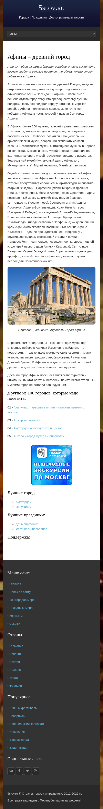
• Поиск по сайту (19, 592)
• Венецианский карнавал (26, 723)
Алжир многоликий (27, 420)
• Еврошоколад (18, 739)
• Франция (15, 685)
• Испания (15, 654)
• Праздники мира (20, 607)
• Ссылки (14, 623)
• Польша (14, 669)
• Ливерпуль (16, 716)
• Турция (14, 677)
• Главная (14, 584)
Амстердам (24, 502)
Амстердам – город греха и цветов (38, 428)
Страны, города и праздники (42, 793)
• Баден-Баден (18, 747)
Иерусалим (24, 506)
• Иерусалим (16, 731)
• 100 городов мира (21, 600)
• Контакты (15, 615)
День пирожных (27, 524)
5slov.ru (51, 8)
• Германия (15, 646)
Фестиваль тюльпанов (31, 529)
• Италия (14, 661)
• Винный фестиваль (22, 708)
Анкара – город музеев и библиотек (39, 436)
